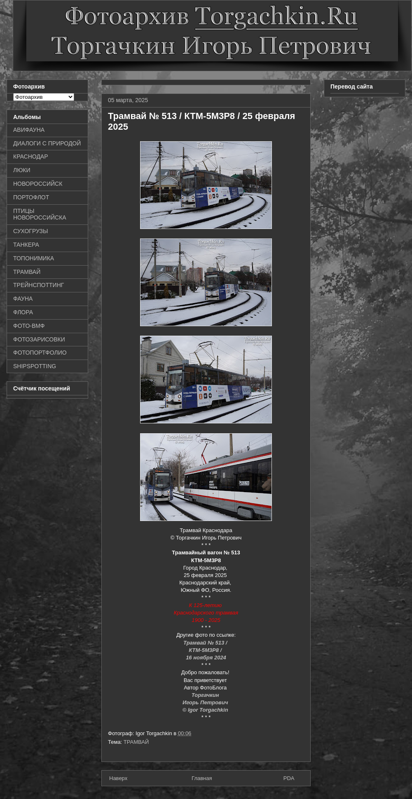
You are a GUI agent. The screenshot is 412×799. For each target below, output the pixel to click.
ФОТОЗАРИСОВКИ (39, 339)
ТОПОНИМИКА (33, 258)
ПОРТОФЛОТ (31, 197)
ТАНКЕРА (26, 244)
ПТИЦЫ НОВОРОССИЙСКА (39, 214)
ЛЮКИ (21, 170)
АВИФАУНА (28, 129)
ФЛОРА (23, 312)
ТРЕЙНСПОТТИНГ (38, 285)
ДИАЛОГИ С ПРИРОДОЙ (47, 143)
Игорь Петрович (206, 702)
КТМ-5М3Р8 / (206, 650)
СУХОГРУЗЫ (30, 231)
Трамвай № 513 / (206, 643)
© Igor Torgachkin (205, 710)
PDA (289, 778)
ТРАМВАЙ (136, 742)
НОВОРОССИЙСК (37, 183)
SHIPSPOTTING (34, 366)
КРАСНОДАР (30, 156)
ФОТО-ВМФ (29, 325)
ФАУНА (23, 298)
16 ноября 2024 (206, 657)
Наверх (118, 778)
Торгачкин (206, 695)
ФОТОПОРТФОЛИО (40, 352)
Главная (202, 778)
